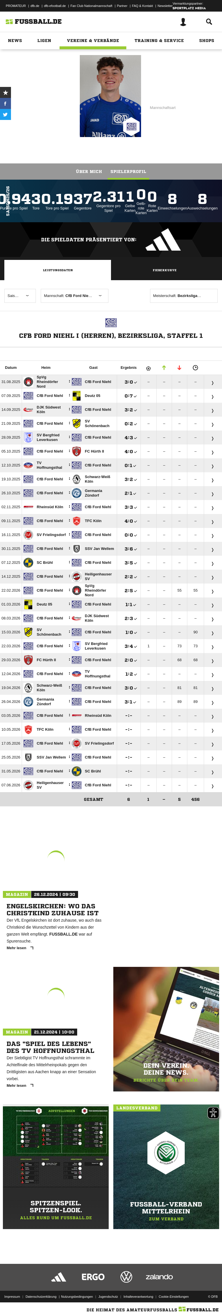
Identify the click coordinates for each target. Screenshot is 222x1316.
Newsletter (165, 6)
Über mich (89, 171)
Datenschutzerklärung (40, 1296)
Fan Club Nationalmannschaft (91, 6)
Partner (122, 6)
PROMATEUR (16, 6)
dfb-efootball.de (55, 6)
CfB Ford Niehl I (51, 98)
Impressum (12, 1296)
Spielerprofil (128, 171)
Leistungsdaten (58, 270)
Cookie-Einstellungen (174, 1296)
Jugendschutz (108, 1296)
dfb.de (34, 6)
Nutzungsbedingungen (77, 1296)
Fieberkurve (165, 270)
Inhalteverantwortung (138, 1296)
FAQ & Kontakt (142, 6)
